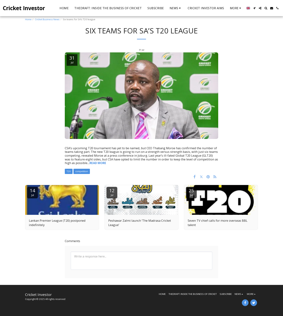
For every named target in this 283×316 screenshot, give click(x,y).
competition (81, 171)
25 (191, 192)
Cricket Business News (47, 19)
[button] (176, 8)
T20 (69, 171)
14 (32, 192)
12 (111, 192)
